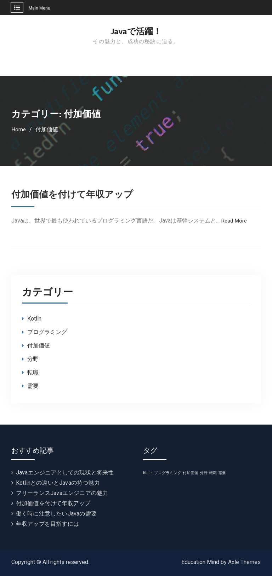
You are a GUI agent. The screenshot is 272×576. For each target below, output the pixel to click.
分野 (33, 359)
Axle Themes (244, 562)
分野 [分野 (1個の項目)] (204, 473)
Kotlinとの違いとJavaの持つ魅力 (58, 482)
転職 (33, 372)
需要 (33, 385)
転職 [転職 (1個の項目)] (213, 473)
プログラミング (47, 332)
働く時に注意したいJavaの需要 (56, 513)
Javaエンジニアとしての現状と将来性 (65, 472)
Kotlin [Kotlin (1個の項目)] (148, 473)
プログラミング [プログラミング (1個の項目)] (167, 473)
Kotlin (34, 318)
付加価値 (38, 345)
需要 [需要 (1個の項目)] (222, 473)
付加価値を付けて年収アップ (76, 194)
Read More (234, 220)
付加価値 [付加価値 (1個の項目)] (190, 473)
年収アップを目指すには (47, 523)
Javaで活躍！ (136, 31)
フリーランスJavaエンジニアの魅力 (62, 493)
